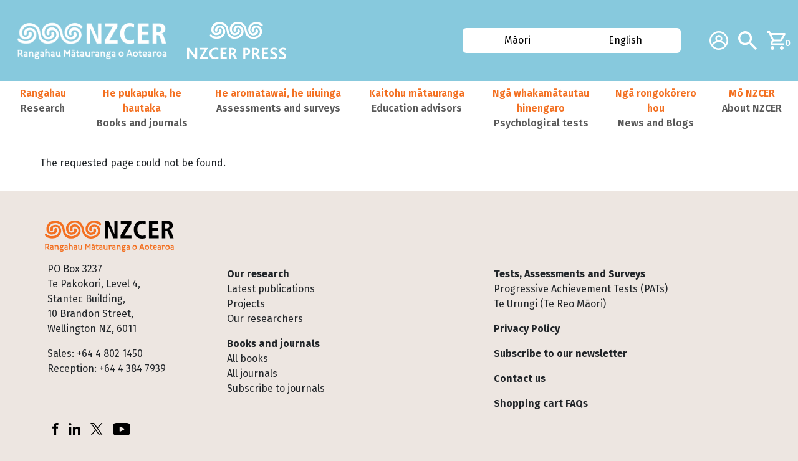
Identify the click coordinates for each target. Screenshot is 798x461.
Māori (517, 40)
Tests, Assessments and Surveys (569, 274)
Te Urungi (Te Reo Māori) (550, 304)
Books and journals (273, 343)
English (625, 40)
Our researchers (265, 319)
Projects (246, 304)
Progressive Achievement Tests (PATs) (581, 289)
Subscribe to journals (276, 388)
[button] (42, 108)
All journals (252, 373)
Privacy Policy (527, 329)
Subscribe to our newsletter (560, 353)
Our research (258, 274)
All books (247, 358)
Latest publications (271, 289)
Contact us (520, 378)
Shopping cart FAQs (541, 403)
